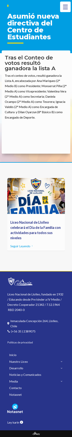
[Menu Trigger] (65, 7)
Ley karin (13, 422)
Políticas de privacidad (20, 342)
